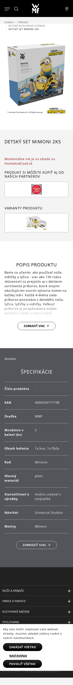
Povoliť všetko (22, 664)
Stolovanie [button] (10, 622)
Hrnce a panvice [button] (14, 601)
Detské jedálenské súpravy (27, 25)
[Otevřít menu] (7, 8)
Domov (9, 22)
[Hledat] (16, 9)
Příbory (23, 22)
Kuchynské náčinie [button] (15, 611)
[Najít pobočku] (67, 8)
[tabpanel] (36, 459)
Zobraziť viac (34, 326)
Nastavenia (18, 656)
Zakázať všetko (22, 647)
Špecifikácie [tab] (10, 358)
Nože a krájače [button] (13, 590)
